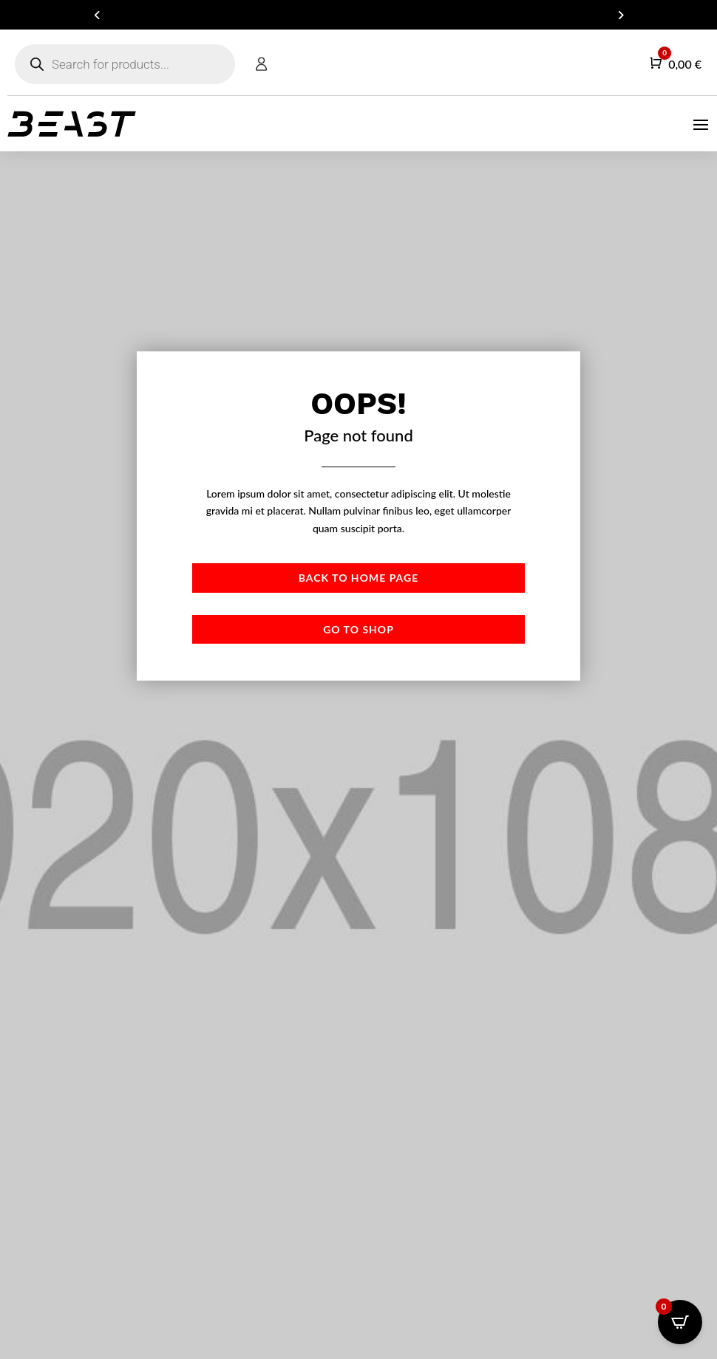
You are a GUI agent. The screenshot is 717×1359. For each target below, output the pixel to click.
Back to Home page (358, 577)
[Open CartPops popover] (680, 1322)
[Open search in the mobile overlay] (124, 64)
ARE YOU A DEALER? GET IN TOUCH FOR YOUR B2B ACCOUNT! (358, 15)
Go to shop (358, 629)
